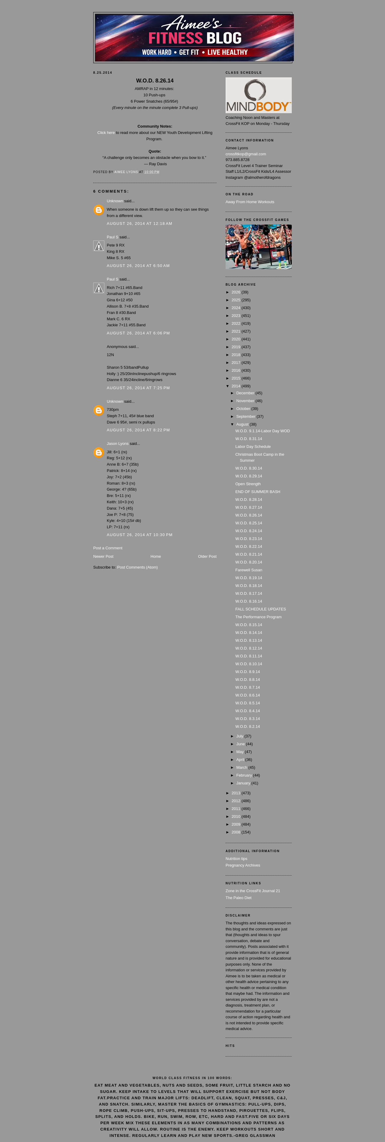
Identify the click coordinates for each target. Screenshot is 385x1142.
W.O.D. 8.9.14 (247, 671)
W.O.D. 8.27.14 (248, 507)
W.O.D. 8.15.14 (248, 624)
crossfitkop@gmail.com (246, 154)
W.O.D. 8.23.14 (248, 538)
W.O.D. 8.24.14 (248, 531)
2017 (237, 362)
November (246, 401)
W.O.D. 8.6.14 (247, 695)
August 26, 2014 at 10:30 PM (140, 534)
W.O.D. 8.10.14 (248, 664)
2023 (237, 315)
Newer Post (103, 556)
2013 (237, 793)
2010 (237, 816)
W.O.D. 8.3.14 (247, 718)
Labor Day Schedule (253, 446)
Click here (106, 132)
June (241, 744)
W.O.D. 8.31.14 (248, 438)
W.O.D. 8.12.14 (248, 648)
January (243, 783)
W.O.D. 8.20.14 (248, 562)
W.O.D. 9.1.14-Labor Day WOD (262, 431)
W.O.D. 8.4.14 (247, 711)
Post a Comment (107, 548)
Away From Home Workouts (250, 202)
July (240, 736)
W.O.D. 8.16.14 (248, 601)
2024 (237, 308)
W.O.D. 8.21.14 (248, 554)
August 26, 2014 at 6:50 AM (138, 265)
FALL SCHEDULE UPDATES (260, 609)
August (243, 424)
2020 (237, 339)
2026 (237, 292)
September (246, 416)
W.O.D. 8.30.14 (248, 468)
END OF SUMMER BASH (257, 491)
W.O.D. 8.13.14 (248, 640)
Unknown (115, 201)
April (240, 759)
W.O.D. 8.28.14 (248, 499)
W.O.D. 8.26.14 (248, 515)
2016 (237, 370)
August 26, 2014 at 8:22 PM (138, 430)
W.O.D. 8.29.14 (248, 476)
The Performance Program (258, 617)
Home (156, 556)
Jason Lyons (118, 443)
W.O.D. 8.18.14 (248, 585)
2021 (237, 331)
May (240, 751)
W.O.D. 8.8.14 (247, 679)
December (246, 393)
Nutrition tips (236, 858)
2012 (237, 801)
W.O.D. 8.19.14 (248, 578)
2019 (237, 347)
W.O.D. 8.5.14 (247, 703)
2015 (237, 378)
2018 (237, 354)
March (242, 767)
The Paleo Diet (238, 897)
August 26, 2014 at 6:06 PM (138, 333)
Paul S (112, 237)
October (243, 408)
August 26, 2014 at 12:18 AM (139, 223)
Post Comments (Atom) (137, 567)
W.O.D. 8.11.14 (248, 656)
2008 (237, 832)
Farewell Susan (248, 570)
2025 (237, 300)
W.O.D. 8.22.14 (248, 546)
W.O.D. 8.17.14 (248, 593)
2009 (237, 824)
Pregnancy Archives (243, 865)
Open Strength (248, 484)
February (244, 775)
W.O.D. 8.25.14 (248, 523)
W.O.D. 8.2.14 (247, 726)
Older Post (207, 556)
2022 (237, 323)
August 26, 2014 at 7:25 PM (138, 388)
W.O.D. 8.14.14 (248, 632)
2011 (237, 808)
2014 (237, 386)
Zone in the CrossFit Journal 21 (253, 891)
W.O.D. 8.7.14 (247, 687)
